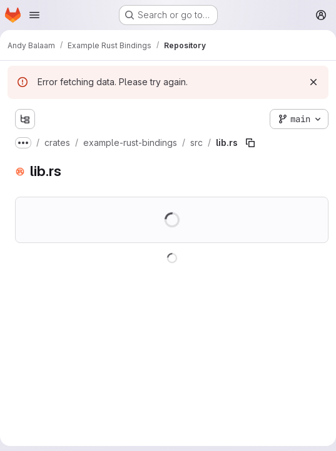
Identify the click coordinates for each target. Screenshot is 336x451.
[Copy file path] (250, 143)
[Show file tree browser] (25, 119)
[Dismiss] (313, 82)
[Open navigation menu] (34, 15)
